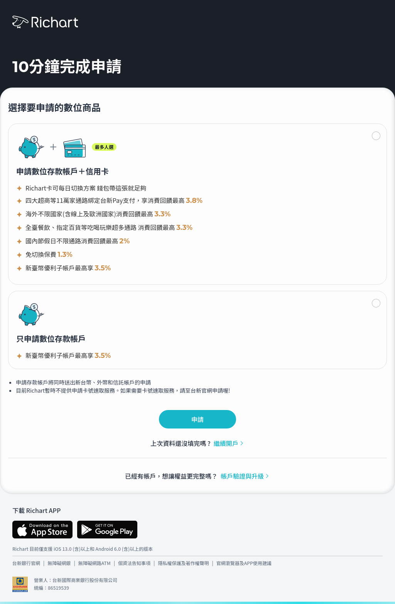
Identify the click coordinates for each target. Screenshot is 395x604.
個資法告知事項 (134, 563)
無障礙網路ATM (94, 563)
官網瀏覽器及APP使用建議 (244, 563)
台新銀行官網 (26, 563)
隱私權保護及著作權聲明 (183, 563)
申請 (197, 419)
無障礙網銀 (59, 563)
